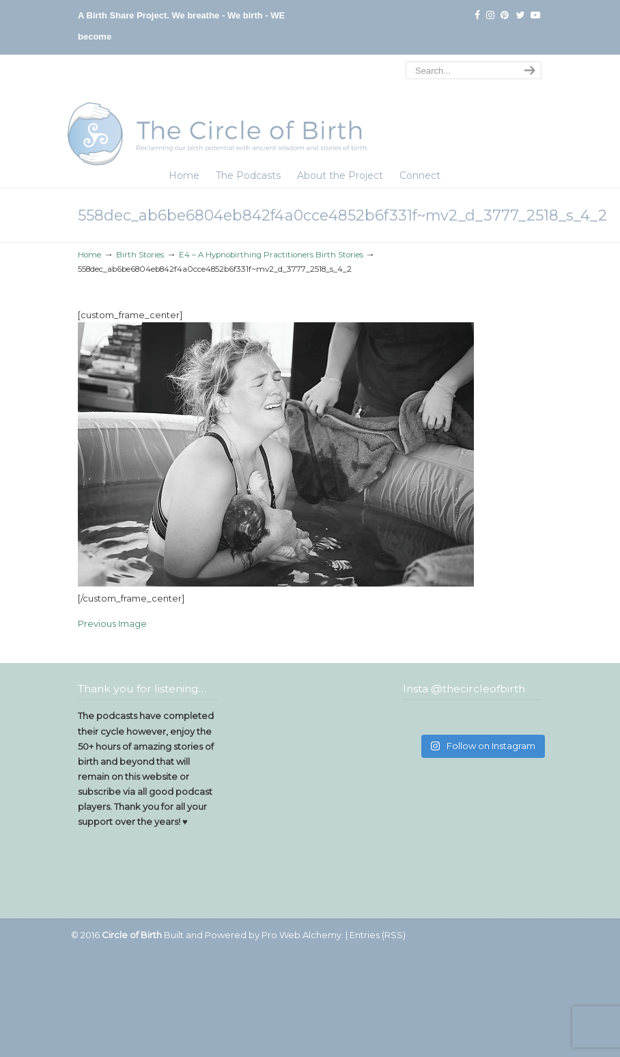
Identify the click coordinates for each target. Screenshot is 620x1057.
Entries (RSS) (378, 934)
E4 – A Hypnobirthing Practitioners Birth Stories (271, 254)
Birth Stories (140, 254)
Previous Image (112, 623)
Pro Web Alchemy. (302, 934)
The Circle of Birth (218, 112)
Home (89, 254)
